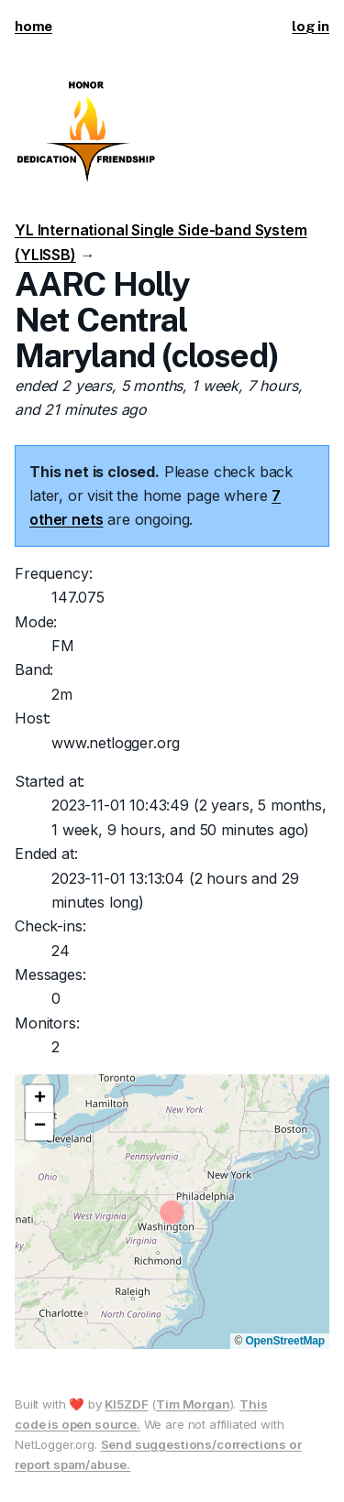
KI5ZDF (126, 1404)
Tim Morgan (192, 1404)
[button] (39, 1099)
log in (310, 26)
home (33, 26)
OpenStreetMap (285, 1340)
